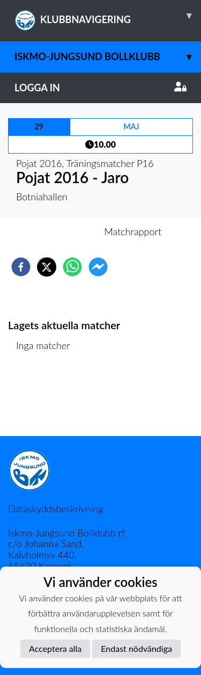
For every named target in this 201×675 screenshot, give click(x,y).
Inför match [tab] (63, 231)
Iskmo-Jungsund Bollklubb (107, 56)
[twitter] (46, 267)
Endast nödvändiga (136, 648)
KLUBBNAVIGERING (107, 15)
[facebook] (21, 267)
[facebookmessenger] (98, 267)
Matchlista (42, 400)
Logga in (100, 87)
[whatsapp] (72, 267)
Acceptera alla (55, 648)
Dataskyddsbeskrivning (55, 508)
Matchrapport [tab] (133, 231)
